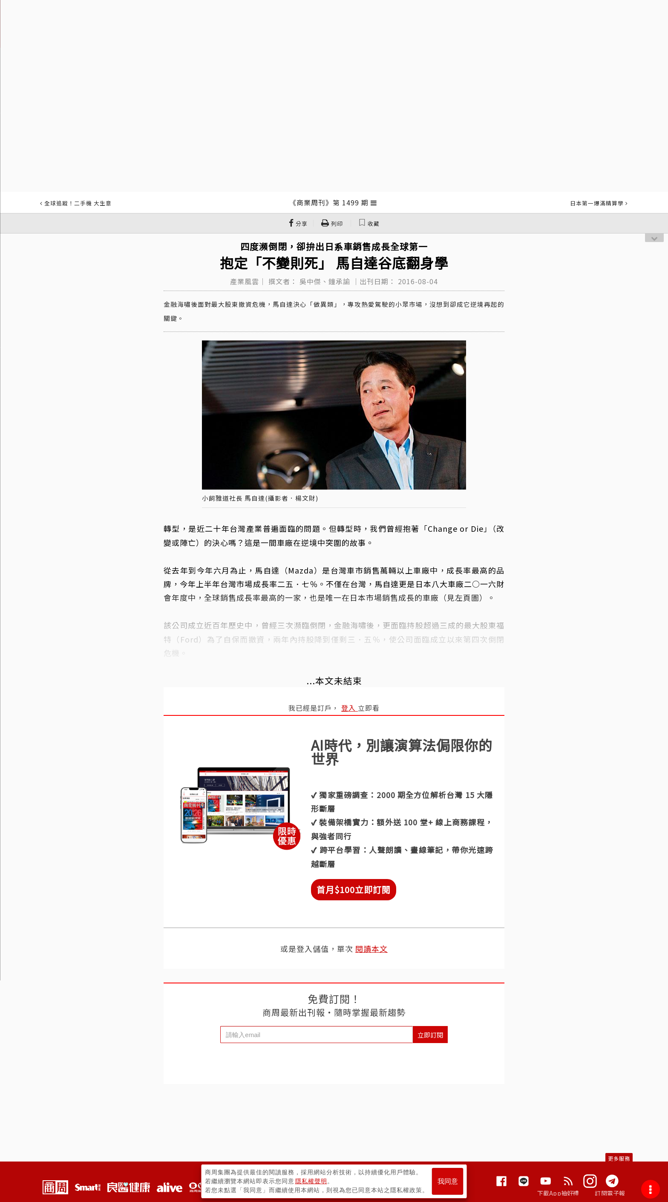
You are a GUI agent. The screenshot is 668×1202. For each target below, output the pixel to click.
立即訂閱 (430, 1034)
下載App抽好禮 (558, 1193)
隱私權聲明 (311, 1181)
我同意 (448, 1181)
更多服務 (619, 1158)
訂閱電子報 (610, 1193)
